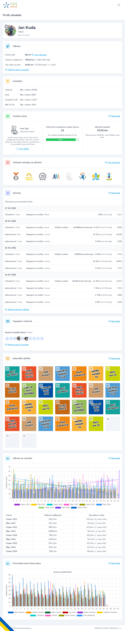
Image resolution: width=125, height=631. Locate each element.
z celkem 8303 (28, 94)
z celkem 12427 (28, 99)
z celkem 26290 (28, 90)
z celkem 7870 (28, 104)
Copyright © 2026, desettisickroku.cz (17, 628)
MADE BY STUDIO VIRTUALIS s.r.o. (108, 628)
